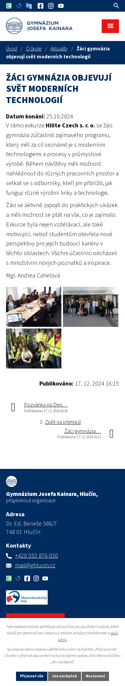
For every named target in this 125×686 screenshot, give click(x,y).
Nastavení (95, 676)
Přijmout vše (31, 676)
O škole (33, 48)
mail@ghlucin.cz (35, 565)
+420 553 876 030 (36, 556)
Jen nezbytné (64, 676)
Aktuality (59, 48)
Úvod (11, 48)
